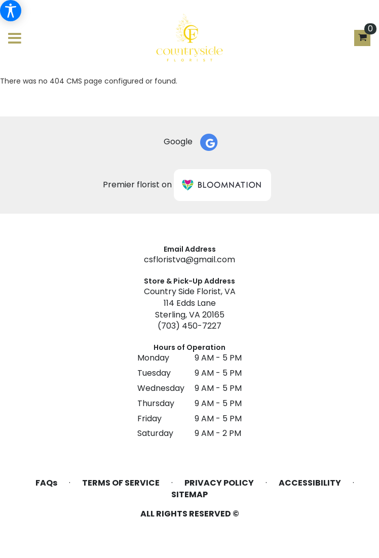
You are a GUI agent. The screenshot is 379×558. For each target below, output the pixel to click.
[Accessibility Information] (10, 10)
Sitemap (189, 494)
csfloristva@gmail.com (189, 259)
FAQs (46, 483)
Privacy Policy (219, 483)
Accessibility (310, 483)
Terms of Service (121, 483)
